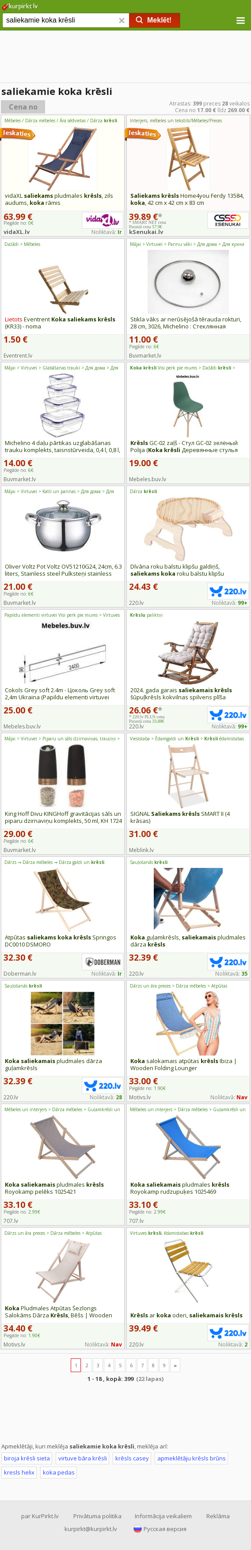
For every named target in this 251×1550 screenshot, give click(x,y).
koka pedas (59, 1472)
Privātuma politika (97, 1516)
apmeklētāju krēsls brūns (191, 1458)
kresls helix (19, 1472)
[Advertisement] (125, 57)
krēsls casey (132, 1458)
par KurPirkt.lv (40, 1516)
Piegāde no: (144, 346)
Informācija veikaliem (163, 1516)
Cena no (23, 107)
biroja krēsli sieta (27, 1458)
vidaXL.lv (17, 232)
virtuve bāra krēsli (82, 1458)
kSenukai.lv (146, 232)
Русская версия (165, 1529)
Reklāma (218, 1516)
